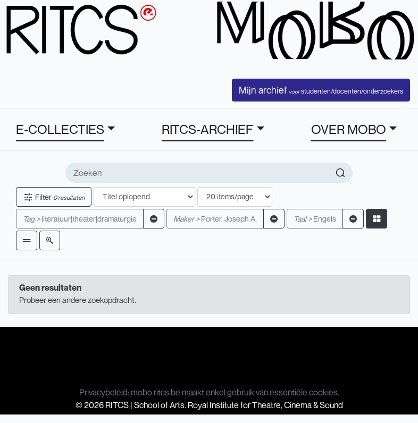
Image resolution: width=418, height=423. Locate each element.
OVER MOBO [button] (348, 129)
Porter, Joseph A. (215, 218)
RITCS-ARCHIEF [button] (207, 129)
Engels (315, 218)
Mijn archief (321, 90)
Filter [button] (54, 196)
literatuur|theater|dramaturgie (80, 218)
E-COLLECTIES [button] (60, 129)
